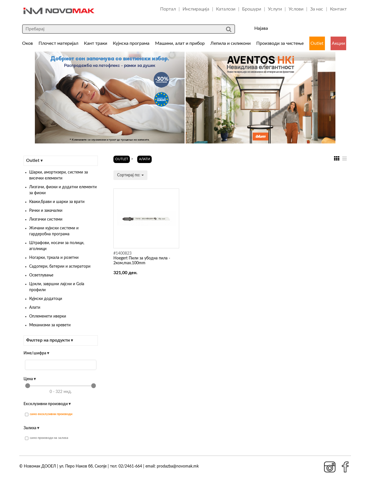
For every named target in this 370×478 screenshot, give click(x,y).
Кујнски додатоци (45, 299)
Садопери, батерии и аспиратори (59, 266)
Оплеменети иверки (47, 316)
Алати (34, 308)
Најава (261, 28)
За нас (316, 9)
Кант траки (95, 43)
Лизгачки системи (45, 219)
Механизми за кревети (50, 325)
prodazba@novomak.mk (178, 466)
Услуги (275, 9)
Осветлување (41, 275)
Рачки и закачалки (45, 211)
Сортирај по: (130, 175)
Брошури (251, 9)
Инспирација (196, 9)
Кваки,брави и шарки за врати (56, 202)
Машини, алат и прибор (180, 43)
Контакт (338, 9)
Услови (296, 9)
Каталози (225, 9)
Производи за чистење (280, 43)
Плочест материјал (58, 43)
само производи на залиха (46, 438)
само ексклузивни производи (48, 414)
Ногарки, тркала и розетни (54, 258)
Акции (338, 43)
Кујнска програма (131, 43)
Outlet (317, 43)
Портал (168, 9)
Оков (27, 43)
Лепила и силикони (230, 43)
